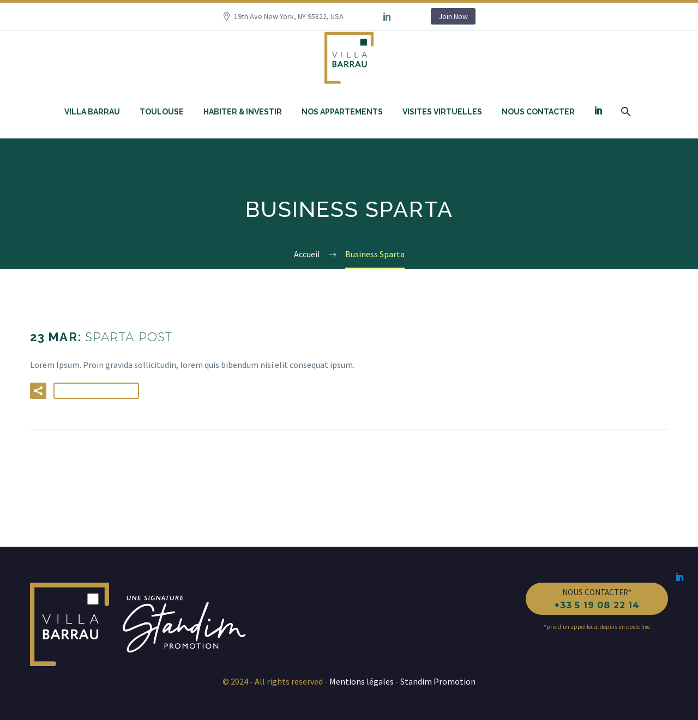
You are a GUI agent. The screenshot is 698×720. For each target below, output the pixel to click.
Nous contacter (538, 111)
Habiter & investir (242, 111)
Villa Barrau (92, 111)
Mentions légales (362, 681)
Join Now (453, 16)
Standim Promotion (437, 681)
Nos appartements (342, 111)
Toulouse (162, 111)
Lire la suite (96, 391)
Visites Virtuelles (442, 111)
